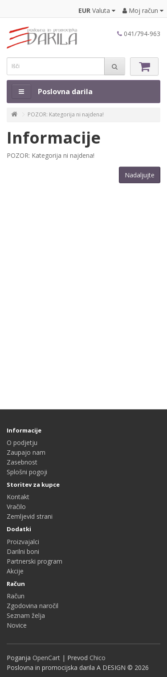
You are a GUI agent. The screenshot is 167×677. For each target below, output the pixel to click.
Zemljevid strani (30, 516)
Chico (98, 657)
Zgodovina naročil (32, 605)
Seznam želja (26, 615)
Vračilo (16, 506)
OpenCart (46, 657)
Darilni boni (23, 551)
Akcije (15, 571)
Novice (17, 625)
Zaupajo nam (26, 452)
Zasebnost (22, 462)
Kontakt (18, 497)
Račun (15, 596)
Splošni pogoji (27, 472)
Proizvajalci (23, 541)
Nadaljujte (140, 175)
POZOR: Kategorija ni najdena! (66, 114)
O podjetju (22, 442)
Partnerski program (34, 561)
